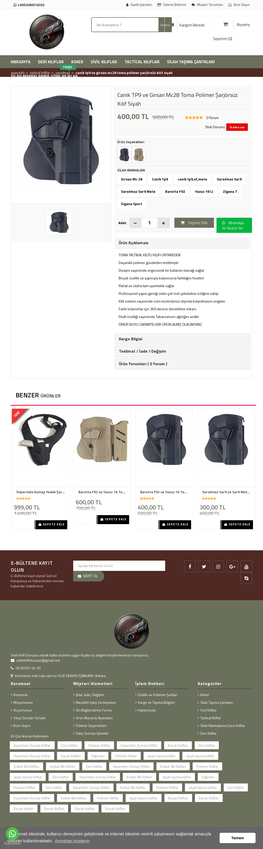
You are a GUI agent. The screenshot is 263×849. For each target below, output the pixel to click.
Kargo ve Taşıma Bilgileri (156, 702)
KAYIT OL (90, 576)
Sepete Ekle (52, 524)
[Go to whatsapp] (12, 833)
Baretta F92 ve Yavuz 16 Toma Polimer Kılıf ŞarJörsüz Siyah (165, 492)
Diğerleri (98, 756)
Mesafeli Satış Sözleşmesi (96, 702)
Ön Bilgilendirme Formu (94, 710)
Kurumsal (20, 694)
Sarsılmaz (62, 72)
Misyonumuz (23, 702)
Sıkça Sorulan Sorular (29, 717)
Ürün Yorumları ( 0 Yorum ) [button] (143, 364)
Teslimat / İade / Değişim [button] (142, 351)
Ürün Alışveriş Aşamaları (94, 717)
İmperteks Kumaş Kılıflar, (32, 745)
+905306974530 (29, 4)
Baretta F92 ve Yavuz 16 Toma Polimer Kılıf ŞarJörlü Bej (103, 492)
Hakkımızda (147, 710)
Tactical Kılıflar (40, 72)
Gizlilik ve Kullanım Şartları (157, 694)
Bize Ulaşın (22, 725)
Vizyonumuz (22, 710)
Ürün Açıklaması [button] (133, 243)
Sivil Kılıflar (208, 710)
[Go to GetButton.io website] (12, 843)
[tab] (182, 243)
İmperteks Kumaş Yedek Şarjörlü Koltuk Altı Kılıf (41, 492)
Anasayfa (18, 72)
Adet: (122, 222)
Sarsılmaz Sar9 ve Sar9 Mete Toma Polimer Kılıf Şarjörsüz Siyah (227, 492)
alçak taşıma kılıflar (161, 756)
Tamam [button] (237, 838)
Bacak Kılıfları (178, 745)
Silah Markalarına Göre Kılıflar (222, 725)
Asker (204, 694)
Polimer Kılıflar (99, 745)
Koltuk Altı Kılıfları (26, 766)
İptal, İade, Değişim (90, 694)
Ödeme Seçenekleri (91, 725)
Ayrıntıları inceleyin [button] (72, 841)
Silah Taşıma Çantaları (216, 702)
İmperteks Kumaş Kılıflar (139, 745)
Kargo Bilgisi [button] (130, 339)
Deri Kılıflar (69, 745)
